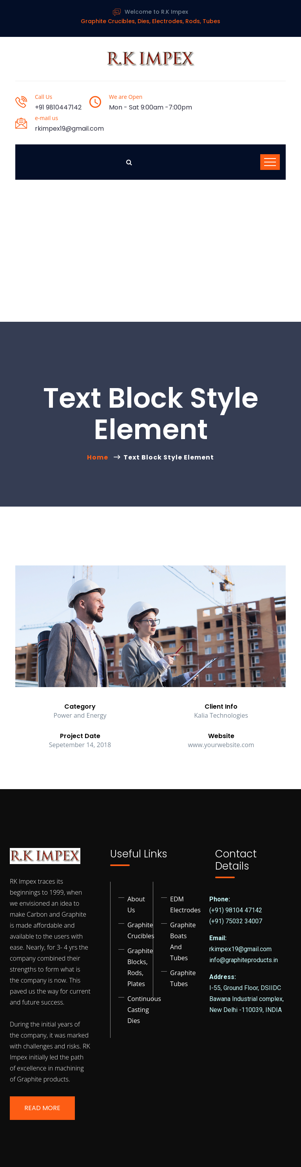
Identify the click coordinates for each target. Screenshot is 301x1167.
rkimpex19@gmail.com (69, 128)
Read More (42, 1107)
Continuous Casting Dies (144, 1009)
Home (99, 457)
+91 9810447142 (58, 107)
